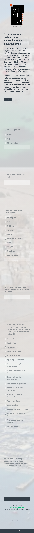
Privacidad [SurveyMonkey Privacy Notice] (14, 521)
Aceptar (7, 99)
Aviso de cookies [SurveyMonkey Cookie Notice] (19, 521)
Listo (17, 499)
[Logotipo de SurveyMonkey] (17, 507)
